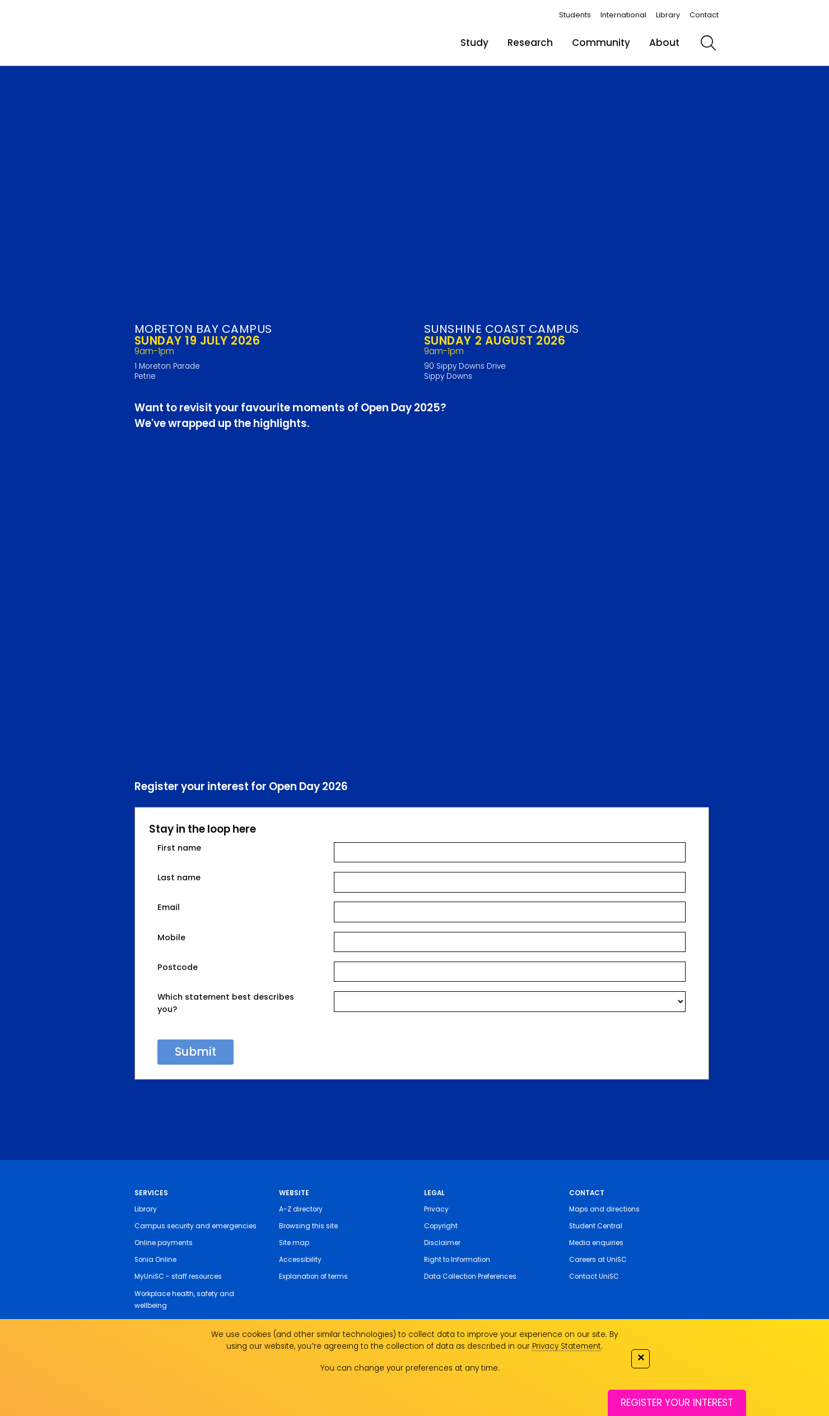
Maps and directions (604, 1209)
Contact (704, 15)
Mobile (171, 937)
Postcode (177, 967)
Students (575, 15)
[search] (708, 42)
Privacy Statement (566, 1346)
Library (668, 15)
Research (530, 42)
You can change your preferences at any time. (410, 1368)
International (623, 15)
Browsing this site (308, 1226)
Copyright (441, 1226)
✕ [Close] (641, 1357)
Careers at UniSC (598, 1259)
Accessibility (300, 1259)
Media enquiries (596, 1242)
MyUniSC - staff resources (178, 1276)
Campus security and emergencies (195, 1226)
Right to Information (457, 1259)
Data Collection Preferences (470, 1276)
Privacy (436, 1209)
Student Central (595, 1226)
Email (168, 907)
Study (474, 42)
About (664, 42)
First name (179, 847)
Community (601, 42)
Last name (179, 877)
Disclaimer (442, 1242)
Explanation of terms (313, 1276)
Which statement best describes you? (225, 1003)
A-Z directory (301, 1209)
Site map (294, 1242)
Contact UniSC (594, 1276)
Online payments (163, 1242)
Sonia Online (155, 1259)
